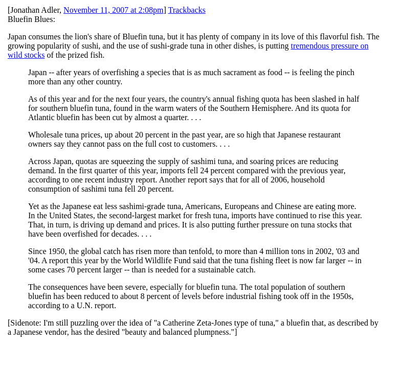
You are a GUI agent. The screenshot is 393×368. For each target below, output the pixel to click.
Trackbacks (187, 10)
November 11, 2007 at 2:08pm (113, 10)
